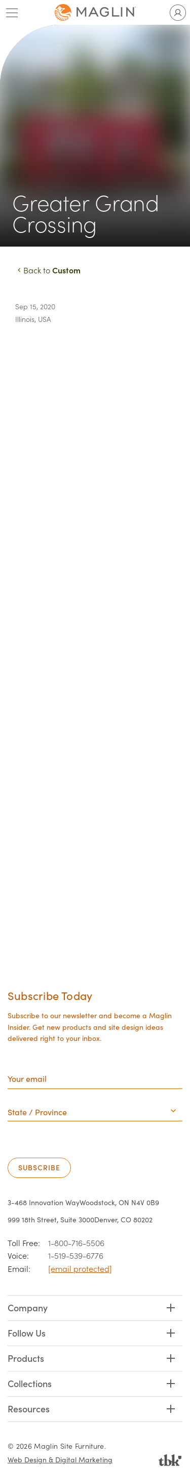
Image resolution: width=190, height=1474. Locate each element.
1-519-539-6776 (75, 1255)
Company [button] (28, 1307)
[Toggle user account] (178, 13)
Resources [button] (29, 1408)
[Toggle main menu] (12, 13)
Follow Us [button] (27, 1332)
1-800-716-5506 (76, 1243)
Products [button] (26, 1358)
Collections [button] (30, 1383)
